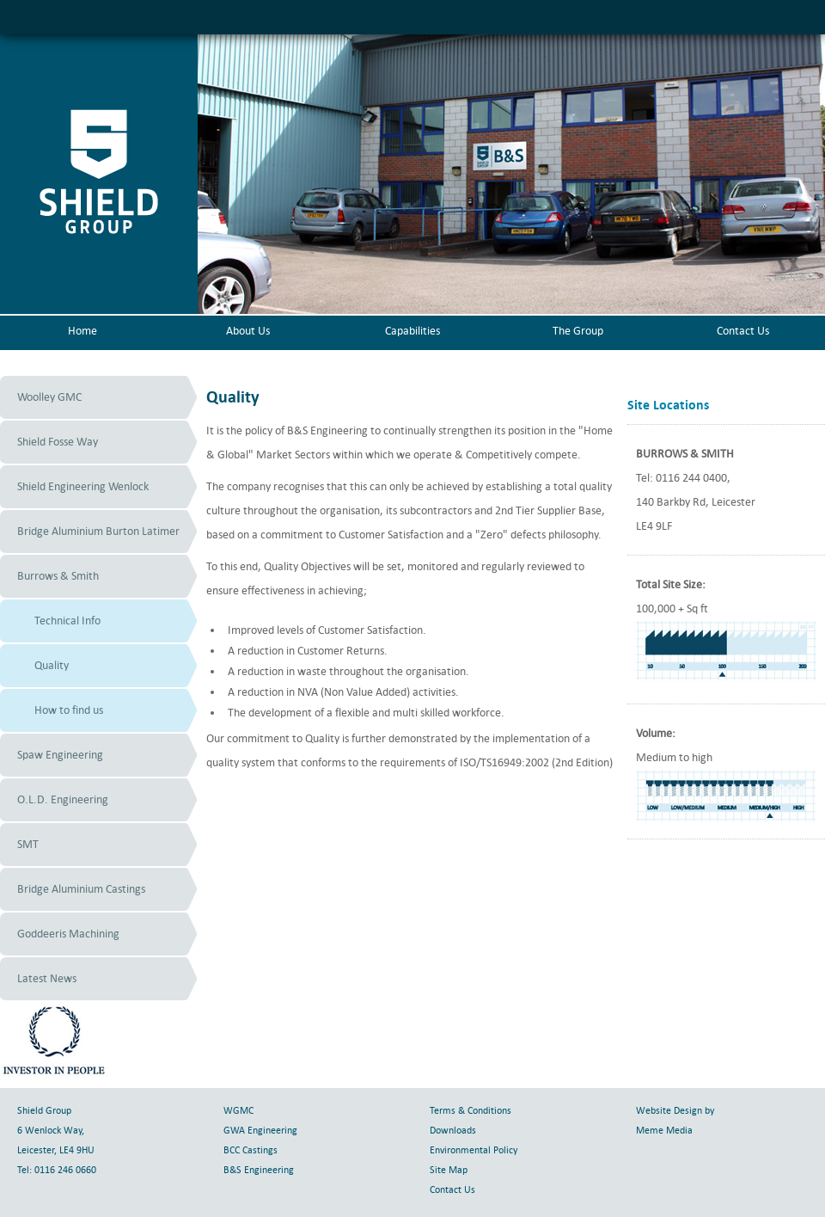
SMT (28, 844)
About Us (248, 330)
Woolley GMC (49, 396)
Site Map (449, 1170)
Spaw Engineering (60, 754)
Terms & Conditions (470, 1110)
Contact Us (743, 330)
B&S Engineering (258, 1170)
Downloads (453, 1130)
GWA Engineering (260, 1130)
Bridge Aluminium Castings (81, 888)
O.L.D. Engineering (62, 799)
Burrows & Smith (58, 575)
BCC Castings (250, 1150)
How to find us (68, 710)
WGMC (238, 1110)
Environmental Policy (473, 1150)
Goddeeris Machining (68, 933)
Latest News (46, 978)
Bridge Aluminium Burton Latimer (98, 531)
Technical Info (67, 620)
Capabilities (412, 330)
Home (82, 330)
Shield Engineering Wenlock (83, 486)
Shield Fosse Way (57, 441)
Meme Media (664, 1130)
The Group (578, 330)
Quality (51, 665)
